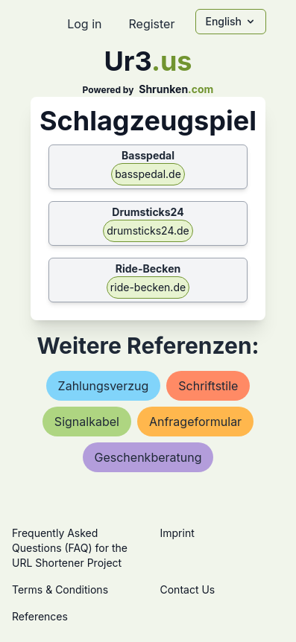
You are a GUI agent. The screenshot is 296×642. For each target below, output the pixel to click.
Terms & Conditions (60, 589)
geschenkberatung (148, 457)
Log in (84, 23)
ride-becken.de (148, 287)
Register (151, 23)
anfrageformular (195, 421)
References (40, 616)
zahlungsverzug (103, 385)
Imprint (177, 533)
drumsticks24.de (148, 230)
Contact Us (187, 589)
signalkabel (86, 421)
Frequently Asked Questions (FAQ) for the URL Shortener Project (69, 548)
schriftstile (208, 385)
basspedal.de (148, 174)
